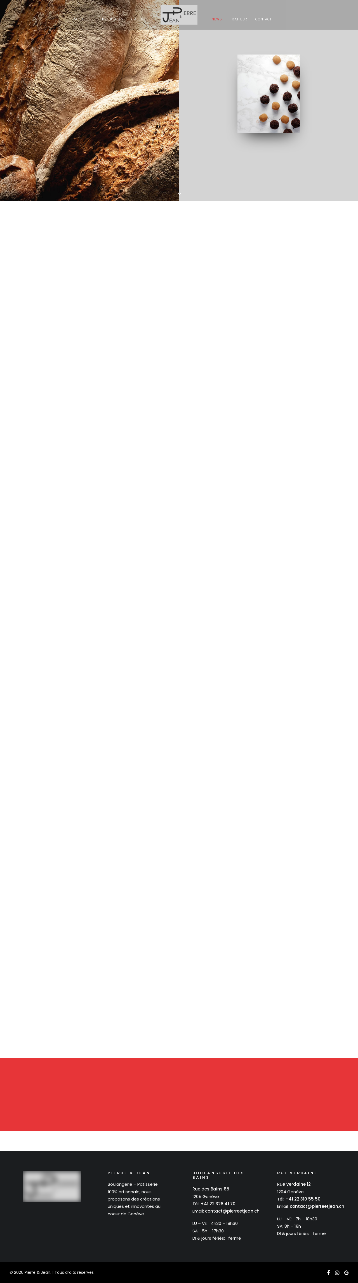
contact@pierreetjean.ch (232, 1211)
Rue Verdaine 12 (294, 1184)
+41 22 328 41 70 (218, 1204)
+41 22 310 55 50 (303, 1199)
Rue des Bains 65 (210, 1189)
